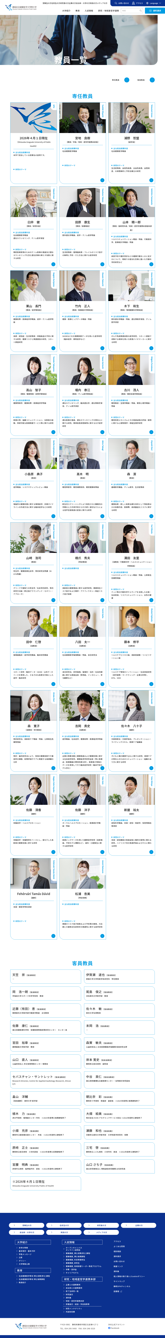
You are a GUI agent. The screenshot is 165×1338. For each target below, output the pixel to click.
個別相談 (117, 1251)
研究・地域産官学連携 (108, 10)
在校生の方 (55, 3)
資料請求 (117, 1256)
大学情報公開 (23, 1264)
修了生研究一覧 (71, 1291)
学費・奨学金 (70, 1269)
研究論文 (68, 1294)
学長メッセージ (24, 1254)
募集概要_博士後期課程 (74, 1256)
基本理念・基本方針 (25, 1251)
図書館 (118, 1291)
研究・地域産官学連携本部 (80, 1279)
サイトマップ (119, 1281)
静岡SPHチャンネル (122, 1286)
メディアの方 (102, 3)
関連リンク (118, 1266)
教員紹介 (21, 1282)
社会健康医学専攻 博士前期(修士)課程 (33, 1276)
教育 (78, 10)
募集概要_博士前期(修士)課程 (76, 1253)
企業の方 (72, 3)
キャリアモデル (71, 1273)
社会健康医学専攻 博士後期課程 (30, 1279)
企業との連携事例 (71, 1285)
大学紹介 (66, 10)
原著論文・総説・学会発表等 (76, 1304)
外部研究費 (69, 1312)
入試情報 (89, 10)
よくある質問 (119, 1246)
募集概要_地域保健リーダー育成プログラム (82, 1266)
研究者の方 (64, 3)
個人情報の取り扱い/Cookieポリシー (129, 1276)
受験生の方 (47, 3)
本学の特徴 (22, 1248)
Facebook (113, 1328)
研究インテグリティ (72, 1308)
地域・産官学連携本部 (73, 1301)
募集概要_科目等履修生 (74, 1260)
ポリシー (21, 1261)
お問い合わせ (119, 1261)
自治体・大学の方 (83, 3)
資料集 (67, 1298)
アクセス (117, 1241)
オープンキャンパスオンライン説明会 (72, 1249)
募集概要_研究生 (71, 1263)
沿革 (19, 1257)
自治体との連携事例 (72, 1288)
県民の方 (93, 3)
